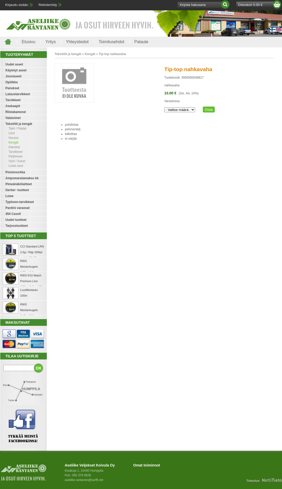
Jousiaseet (13, 76)
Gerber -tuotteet (17, 190)
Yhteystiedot (77, 42)
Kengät (13, 142)
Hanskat (14, 147)
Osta (209, 109)
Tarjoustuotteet (16, 226)
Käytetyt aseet (15, 70)
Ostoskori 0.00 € (250, 5)
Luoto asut (16, 166)
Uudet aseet (14, 64)
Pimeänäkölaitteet (18, 184)
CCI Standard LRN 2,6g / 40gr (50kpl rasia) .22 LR (32, 252)
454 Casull (13, 214)
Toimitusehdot (111, 42)
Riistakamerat (15, 112)
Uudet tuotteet (15, 220)
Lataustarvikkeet (17, 94)
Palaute (141, 42)
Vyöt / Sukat (17, 161)
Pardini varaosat (17, 208)
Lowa (9, 196)
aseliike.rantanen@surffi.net (84, 480)
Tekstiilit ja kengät (18, 124)
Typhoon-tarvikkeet (19, 202)
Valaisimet (13, 118)
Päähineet (16, 156)
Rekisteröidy (48, 5)
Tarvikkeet (12, 100)
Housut (13, 138)
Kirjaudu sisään (16, 5)
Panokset (12, 88)
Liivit (12, 133)
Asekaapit (12, 106)
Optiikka (11, 82)
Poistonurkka (15, 172)
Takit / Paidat (17, 128)
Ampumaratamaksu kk (22, 178)
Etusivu (28, 42)
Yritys (50, 42)
